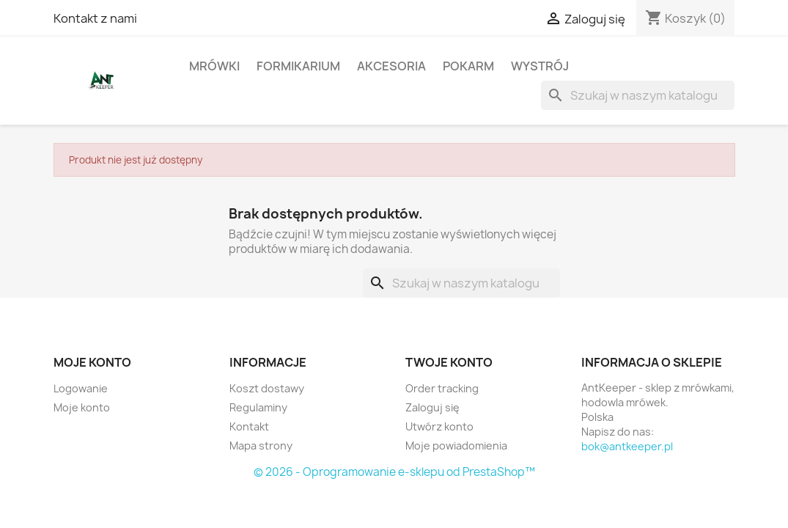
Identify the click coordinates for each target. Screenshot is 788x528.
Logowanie (81, 388)
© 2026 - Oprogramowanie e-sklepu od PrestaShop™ (394, 472)
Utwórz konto (439, 426)
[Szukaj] (637, 95)
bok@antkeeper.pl (627, 446)
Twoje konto (449, 362)
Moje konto (82, 407)
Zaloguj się (432, 407)
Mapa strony (260, 445)
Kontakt (249, 426)
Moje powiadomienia (456, 445)
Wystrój (540, 66)
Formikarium (298, 66)
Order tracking (442, 388)
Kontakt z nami (95, 18)
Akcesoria (391, 66)
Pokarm (468, 66)
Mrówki (214, 66)
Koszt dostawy (266, 388)
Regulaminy (258, 407)
